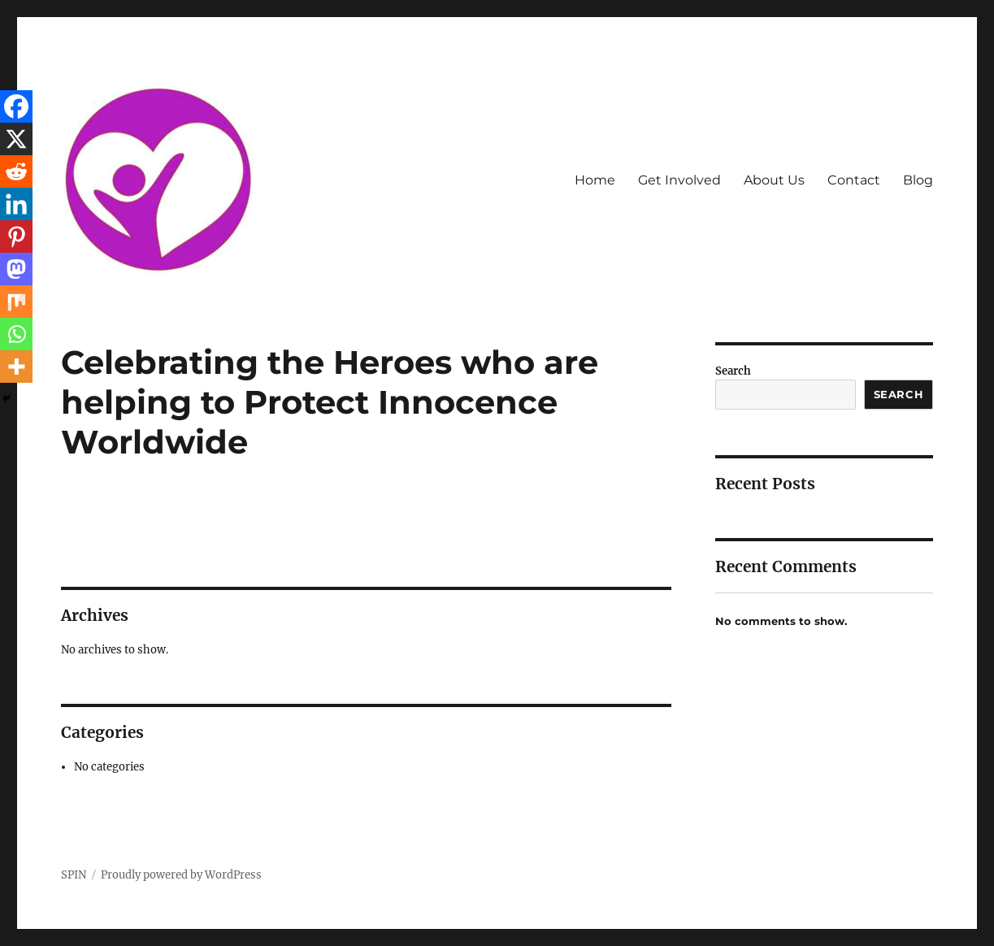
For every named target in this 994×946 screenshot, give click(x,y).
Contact (853, 180)
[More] (16, 366)
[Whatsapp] (16, 334)
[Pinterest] (16, 236)
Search (733, 371)
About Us (774, 180)
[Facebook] (16, 106)
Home (595, 180)
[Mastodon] (16, 269)
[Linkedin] (16, 204)
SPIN (73, 875)
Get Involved (679, 180)
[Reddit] (16, 171)
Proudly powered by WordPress (181, 875)
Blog (918, 180)
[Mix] (16, 301)
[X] (16, 139)
